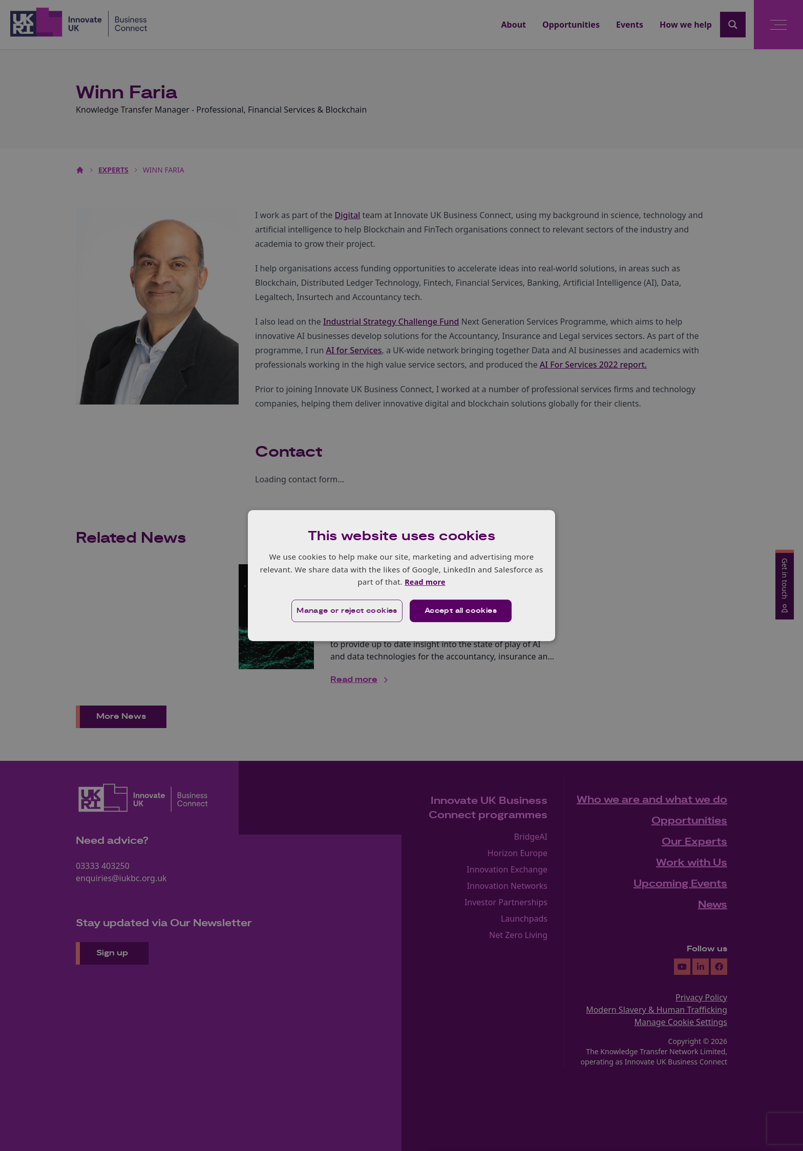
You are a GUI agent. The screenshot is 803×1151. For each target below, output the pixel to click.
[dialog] (401, 575)
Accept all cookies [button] (461, 610)
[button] (346, 611)
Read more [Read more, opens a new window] (425, 582)
